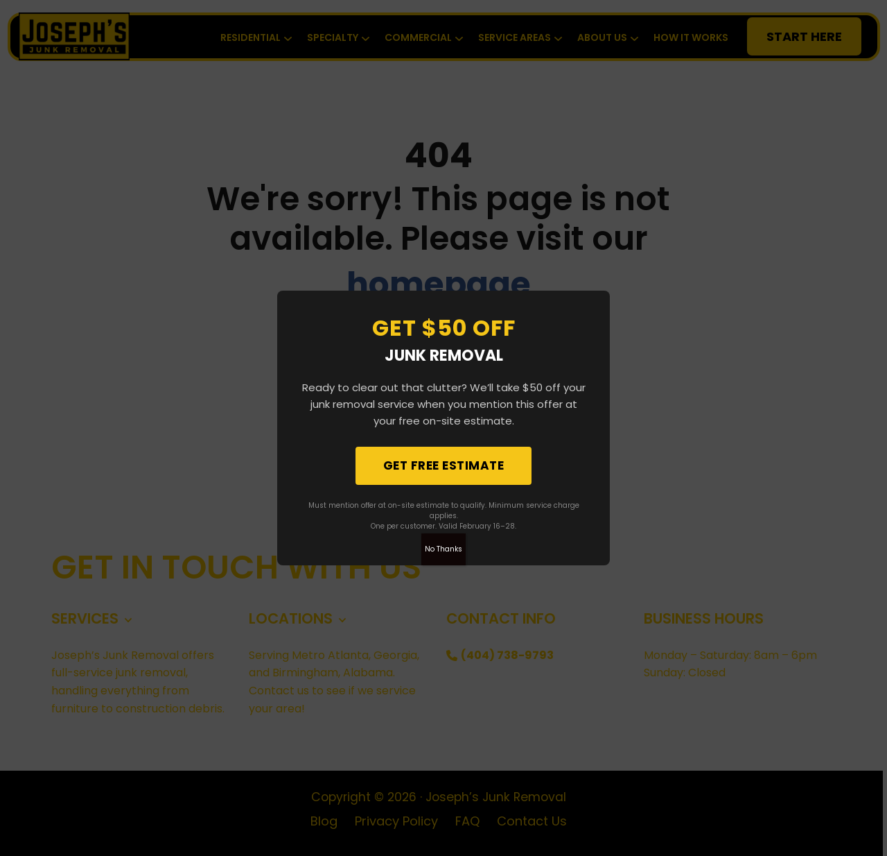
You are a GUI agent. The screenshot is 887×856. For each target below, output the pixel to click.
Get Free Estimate (443, 465)
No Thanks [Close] (443, 549)
